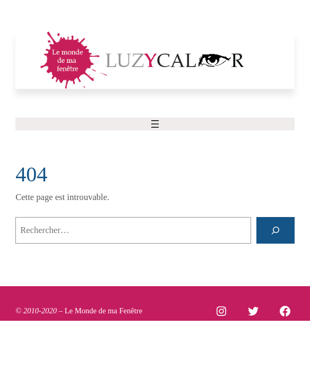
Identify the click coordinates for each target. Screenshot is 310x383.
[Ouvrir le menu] (155, 124)
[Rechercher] (275, 230)
